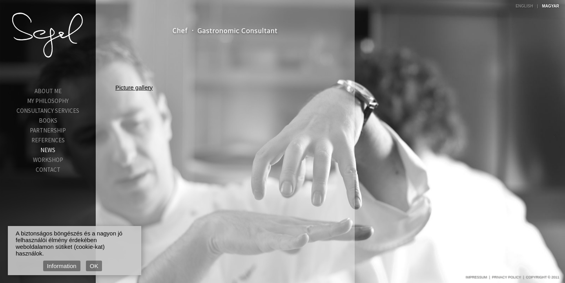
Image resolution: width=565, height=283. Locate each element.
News (47, 150)
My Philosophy (48, 101)
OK (94, 266)
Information (62, 266)
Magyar (550, 6)
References (48, 140)
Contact (48, 169)
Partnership (48, 130)
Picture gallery (134, 87)
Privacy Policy (506, 277)
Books (48, 120)
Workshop (48, 160)
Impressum (476, 277)
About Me (48, 91)
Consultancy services (47, 110)
